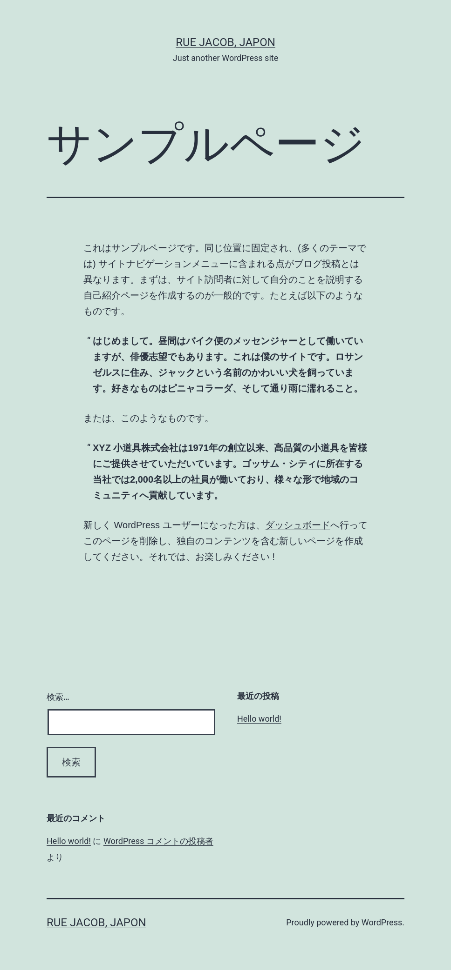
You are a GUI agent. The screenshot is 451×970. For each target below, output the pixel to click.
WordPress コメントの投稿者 (158, 841)
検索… (58, 697)
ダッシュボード (297, 525)
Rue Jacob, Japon (225, 42)
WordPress (382, 922)
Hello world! (259, 719)
